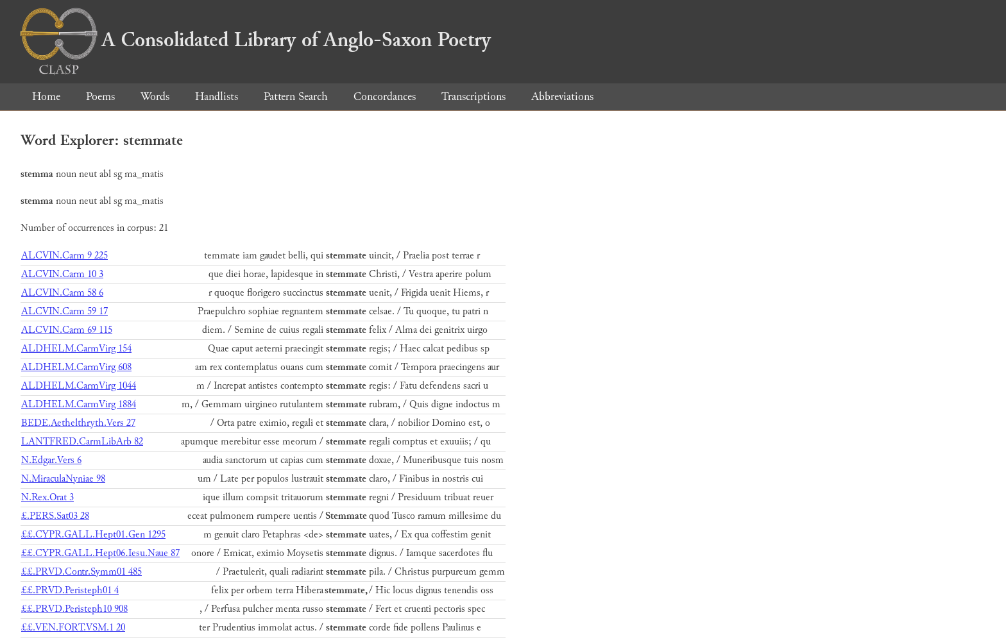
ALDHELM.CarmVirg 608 (76, 367)
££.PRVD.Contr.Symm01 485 (81, 571)
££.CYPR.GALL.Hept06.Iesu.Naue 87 (100, 553)
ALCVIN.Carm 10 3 (62, 274)
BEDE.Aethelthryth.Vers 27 (78, 423)
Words (155, 97)
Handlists (216, 97)
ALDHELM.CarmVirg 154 (76, 348)
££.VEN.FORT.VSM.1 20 (73, 627)
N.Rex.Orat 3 (47, 497)
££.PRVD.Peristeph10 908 (74, 609)
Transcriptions (473, 97)
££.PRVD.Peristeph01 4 (70, 590)
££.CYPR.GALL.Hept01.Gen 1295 (93, 534)
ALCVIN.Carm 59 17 (64, 311)
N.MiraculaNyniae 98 (63, 478)
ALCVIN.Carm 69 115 (66, 330)
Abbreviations (562, 97)
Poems (100, 97)
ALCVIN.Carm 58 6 (62, 292)
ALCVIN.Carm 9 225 (64, 255)
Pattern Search (296, 97)
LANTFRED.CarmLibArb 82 (82, 441)
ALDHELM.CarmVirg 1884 (78, 404)
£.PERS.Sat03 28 (55, 516)
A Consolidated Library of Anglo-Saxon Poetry (256, 40)
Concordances (385, 97)
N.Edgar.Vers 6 (51, 460)
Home (46, 97)
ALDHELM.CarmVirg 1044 (78, 385)
